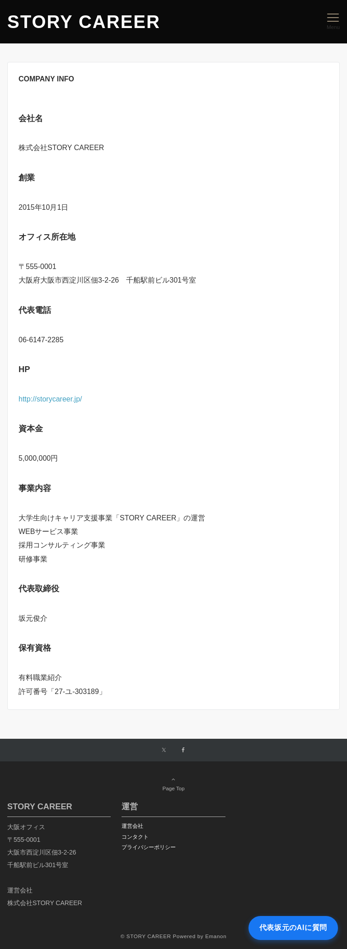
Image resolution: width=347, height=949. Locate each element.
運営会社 (132, 826)
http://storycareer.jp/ (50, 399)
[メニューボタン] (333, 22)
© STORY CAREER (146, 936)
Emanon (215, 936)
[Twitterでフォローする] (163, 750)
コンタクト (135, 837)
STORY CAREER (83, 22)
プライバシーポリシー (149, 847)
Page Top (173, 783)
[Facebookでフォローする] (183, 750)
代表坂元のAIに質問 (293, 927)
